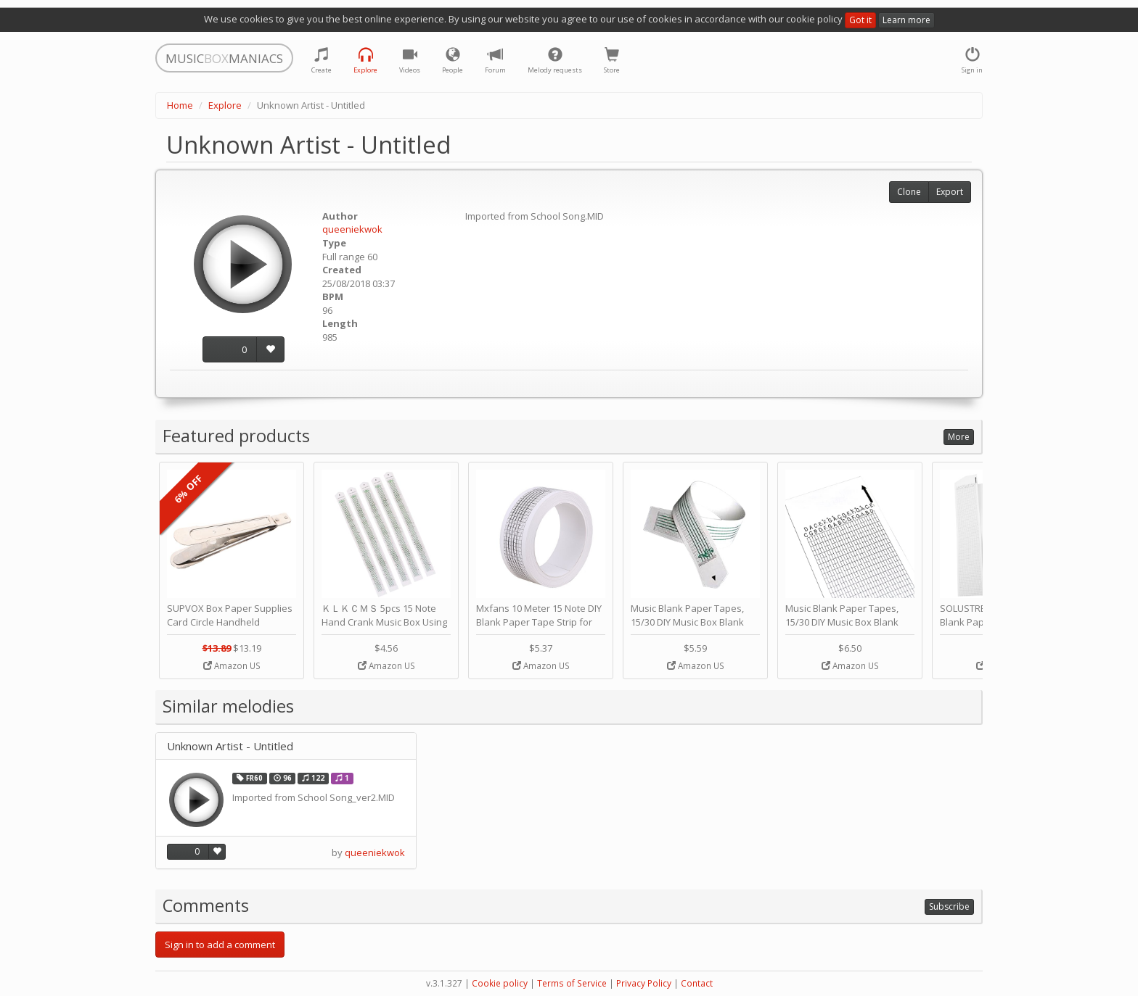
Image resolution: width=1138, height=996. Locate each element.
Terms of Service (572, 983)
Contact (697, 983)
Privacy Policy (643, 983)
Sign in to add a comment (220, 944)
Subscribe (949, 906)
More (959, 437)
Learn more (906, 20)
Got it (860, 20)
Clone (909, 192)
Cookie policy (500, 983)
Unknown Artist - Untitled (230, 746)
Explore (225, 105)
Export (949, 192)
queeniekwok (352, 229)
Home (180, 105)
